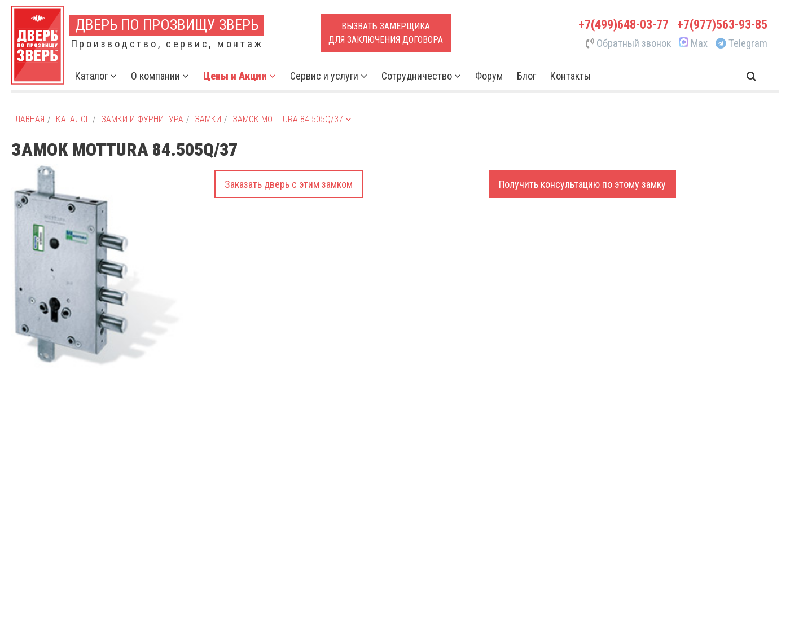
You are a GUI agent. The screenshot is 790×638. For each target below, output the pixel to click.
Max (692, 43)
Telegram (741, 43)
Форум (489, 76)
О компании (160, 76)
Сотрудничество (421, 76)
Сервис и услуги (328, 76)
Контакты (570, 76)
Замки (208, 119)
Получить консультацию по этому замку (582, 184)
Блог (526, 76)
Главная (28, 119)
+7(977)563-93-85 (722, 24)
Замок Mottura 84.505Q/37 (291, 119)
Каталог (96, 76)
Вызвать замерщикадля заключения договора (385, 33)
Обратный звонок (629, 43)
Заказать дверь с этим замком (289, 184)
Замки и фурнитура (142, 119)
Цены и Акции (239, 76)
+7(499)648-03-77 (623, 24)
